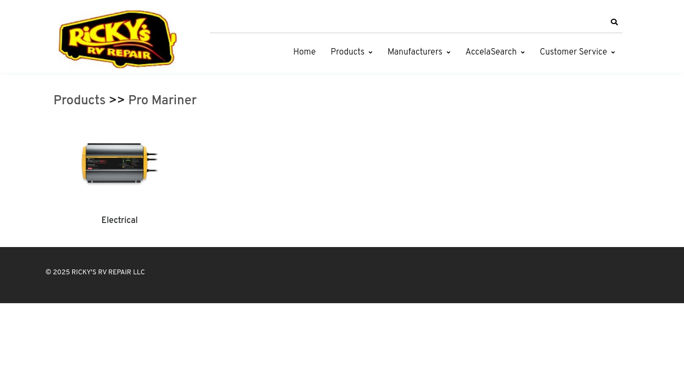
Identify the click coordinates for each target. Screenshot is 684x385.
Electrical (120, 220)
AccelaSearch (491, 52)
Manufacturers (414, 52)
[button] (614, 22)
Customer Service (573, 52)
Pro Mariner (162, 101)
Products (347, 52)
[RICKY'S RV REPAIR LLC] (120, 39)
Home (304, 52)
